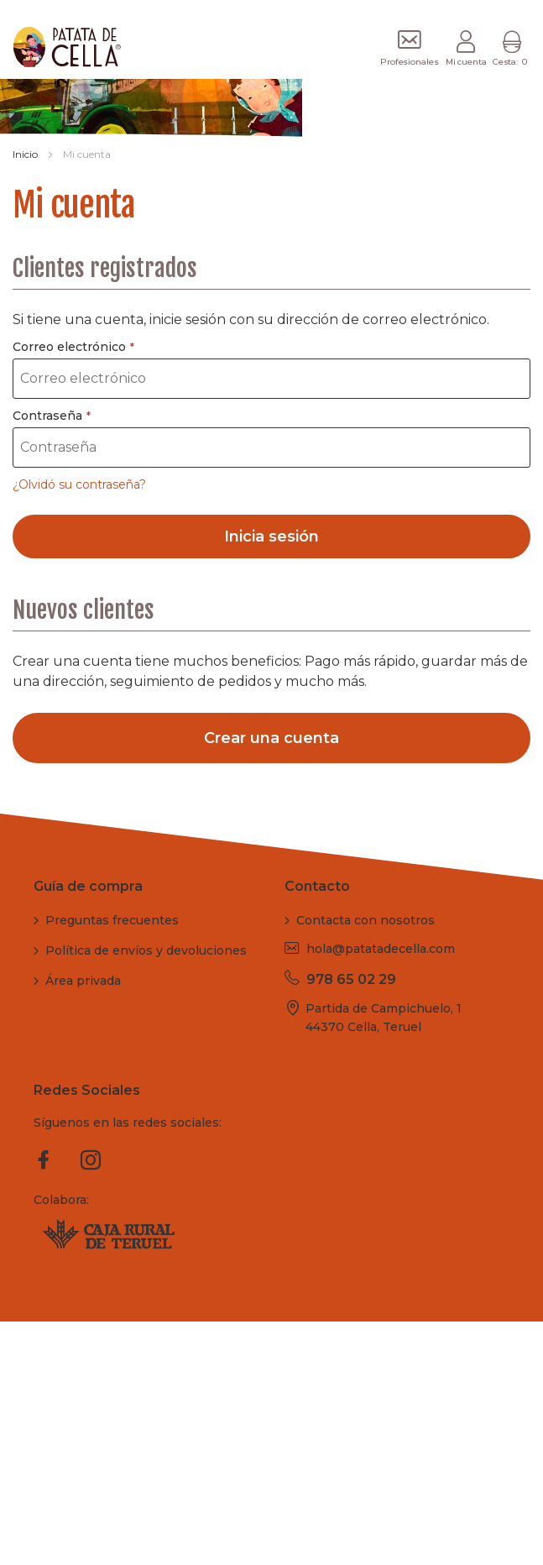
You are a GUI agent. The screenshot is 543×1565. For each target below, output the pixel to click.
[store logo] (55, 47)
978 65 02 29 (351, 979)
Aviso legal (316, 1497)
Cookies (500, 1497)
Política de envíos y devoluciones (146, 950)
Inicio (26, 154)
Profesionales (409, 61)
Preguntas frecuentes (112, 920)
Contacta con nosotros (365, 920)
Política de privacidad (411, 1497)
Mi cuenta (466, 61)
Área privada (83, 980)
